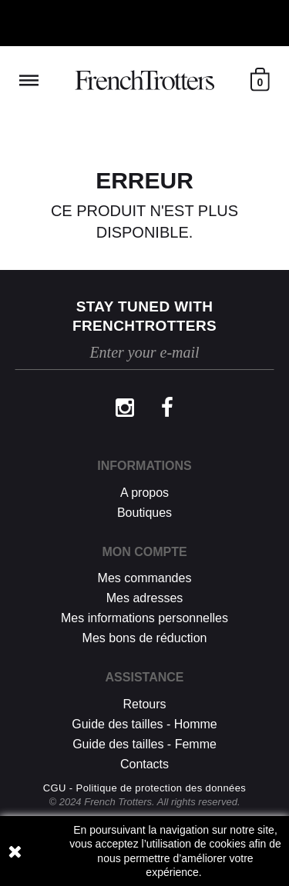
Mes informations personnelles (144, 618)
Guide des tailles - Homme (144, 724)
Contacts (144, 764)
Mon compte (144, 551)
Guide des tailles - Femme (144, 744)
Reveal (29, 80)
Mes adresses (144, 598)
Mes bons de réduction (144, 638)
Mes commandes (145, 578)
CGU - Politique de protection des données (145, 788)
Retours (144, 704)
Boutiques (144, 512)
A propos (144, 492)
